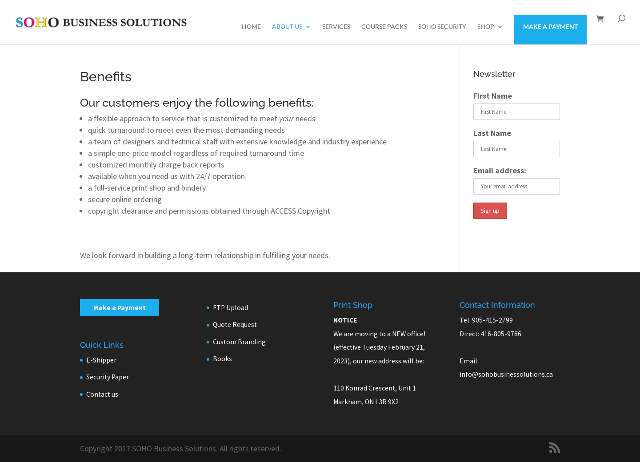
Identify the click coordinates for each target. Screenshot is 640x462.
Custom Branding (239, 342)
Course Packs (384, 27)
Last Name (492, 133)
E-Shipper (101, 360)
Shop (485, 27)
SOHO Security (442, 27)
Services (336, 27)
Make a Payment (550, 26)
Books (222, 358)
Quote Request (235, 324)
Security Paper (107, 377)
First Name (492, 96)
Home (251, 27)
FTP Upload (230, 307)
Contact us (102, 394)
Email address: (499, 170)
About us (287, 27)
